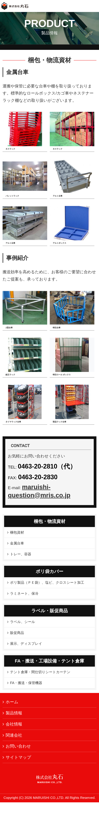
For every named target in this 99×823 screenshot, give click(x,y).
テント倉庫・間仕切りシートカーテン (45, 690)
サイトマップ (18, 778)
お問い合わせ (18, 767)
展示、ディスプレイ (29, 660)
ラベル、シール (27, 635)
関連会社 (14, 755)
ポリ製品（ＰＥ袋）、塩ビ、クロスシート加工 (48, 590)
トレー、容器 (23, 558)
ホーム (12, 722)
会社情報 (14, 744)
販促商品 (19, 648)
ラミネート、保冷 (27, 605)
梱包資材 (19, 533)
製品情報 (14, 733)
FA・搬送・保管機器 (29, 702)
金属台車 (19, 545)
